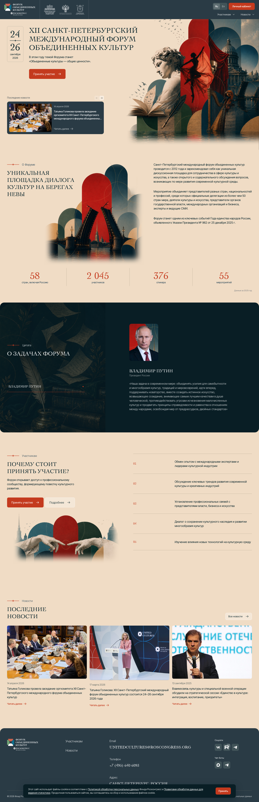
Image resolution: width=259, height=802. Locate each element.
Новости (248, 14)
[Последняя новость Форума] (30, 118)
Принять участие (47, 74)
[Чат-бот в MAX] (218, 765)
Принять (223, 790)
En (223, 6)
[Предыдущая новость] (97, 98)
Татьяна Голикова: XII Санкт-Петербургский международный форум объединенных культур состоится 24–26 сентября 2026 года (129, 694)
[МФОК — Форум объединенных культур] (22, 745)
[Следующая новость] (102, 98)
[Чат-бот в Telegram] (226, 765)
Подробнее (60, 502)
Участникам (226, 14)
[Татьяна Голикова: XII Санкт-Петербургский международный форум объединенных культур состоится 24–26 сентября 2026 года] (129, 653)
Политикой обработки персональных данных (113, 789)
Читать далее (64, 129)
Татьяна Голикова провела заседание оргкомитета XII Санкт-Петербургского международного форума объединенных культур (46, 693)
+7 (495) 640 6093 (124, 765)
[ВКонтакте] (218, 747)
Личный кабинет (241, 6)
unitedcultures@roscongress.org (150, 747)
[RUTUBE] (226, 747)
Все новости (238, 616)
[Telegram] (235, 747)
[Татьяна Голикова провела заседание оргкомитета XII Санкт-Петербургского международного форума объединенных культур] (47, 652)
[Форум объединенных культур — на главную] (19, 9)
